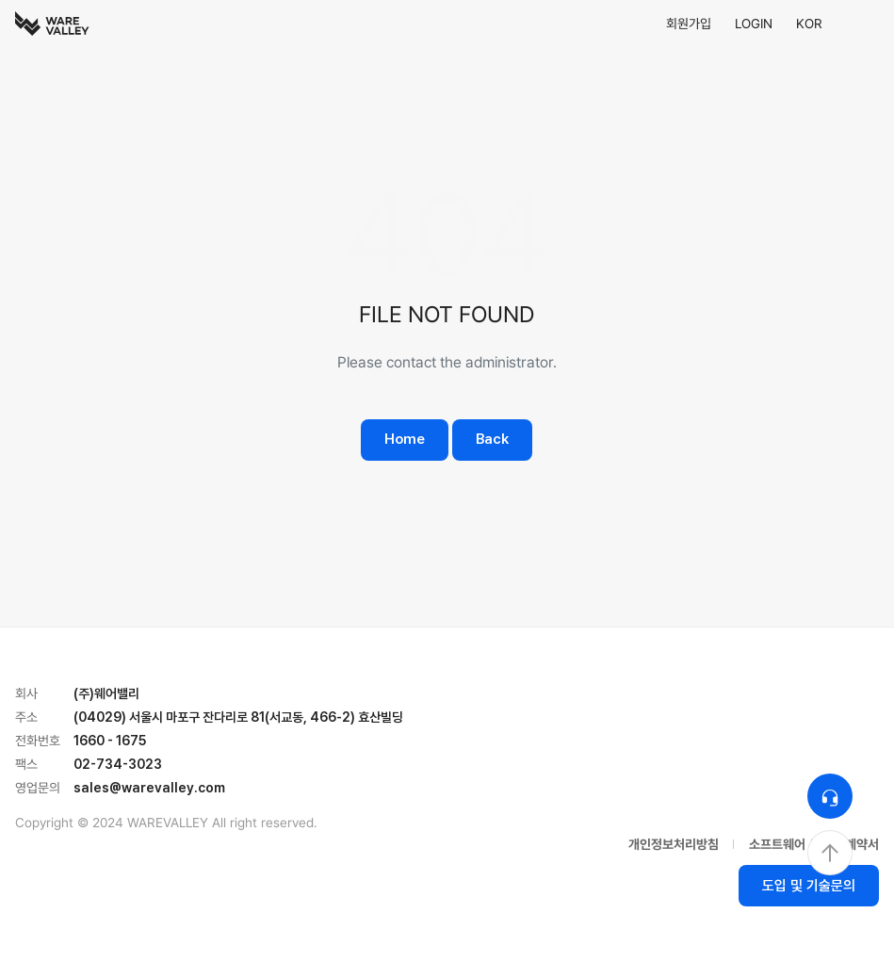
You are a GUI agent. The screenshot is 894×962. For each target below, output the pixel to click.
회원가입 (688, 23)
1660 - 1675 (109, 740)
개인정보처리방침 (673, 844)
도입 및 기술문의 (808, 885)
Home (404, 439)
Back (492, 439)
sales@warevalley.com (149, 787)
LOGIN (753, 23)
